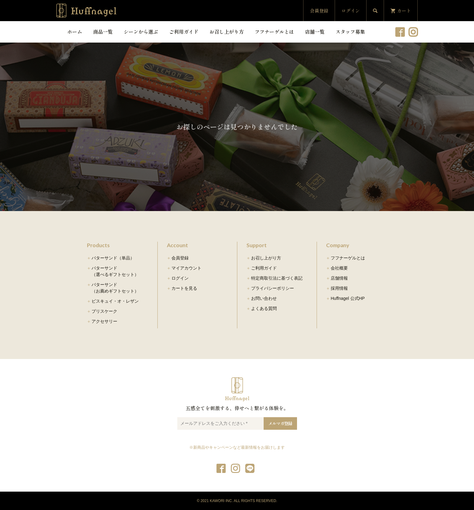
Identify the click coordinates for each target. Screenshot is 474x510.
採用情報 (339, 288)
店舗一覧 (315, 31)
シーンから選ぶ (141, 31)
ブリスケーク (104, 311)
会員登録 (319, 10)
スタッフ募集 (350, 31)
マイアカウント (186, 268)
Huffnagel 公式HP (348, 298)
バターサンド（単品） (113, 257)
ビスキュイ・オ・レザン (115, 301)
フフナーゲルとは (274, 31)
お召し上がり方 (226, 31)
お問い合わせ (264, 298)
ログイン (350, 10)
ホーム (74, 31)
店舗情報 (339, 278)
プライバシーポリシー (272, 288)
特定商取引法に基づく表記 (277, 278)
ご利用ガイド (183, 31)
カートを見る (184, 288)
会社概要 (339, 268)
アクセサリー (104, 321)
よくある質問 (264, 308)
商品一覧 (103, 31)
